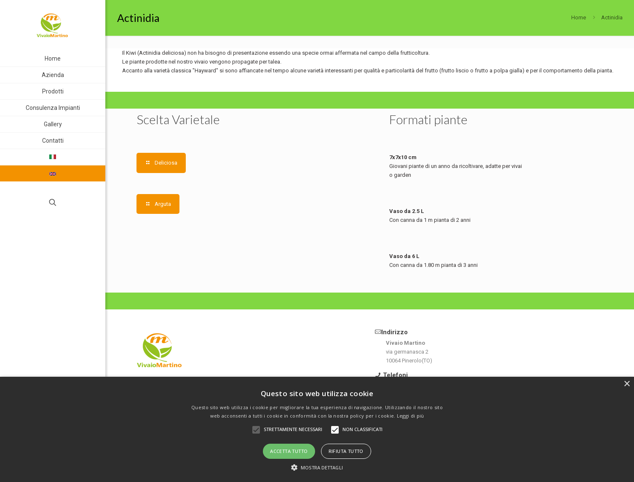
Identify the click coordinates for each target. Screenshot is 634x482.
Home (578, 17)
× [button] (626, 384)
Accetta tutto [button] (289, 451)
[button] (317, 467)
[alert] (317, 429)
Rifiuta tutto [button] (346, 451)
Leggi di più (410, 416)
